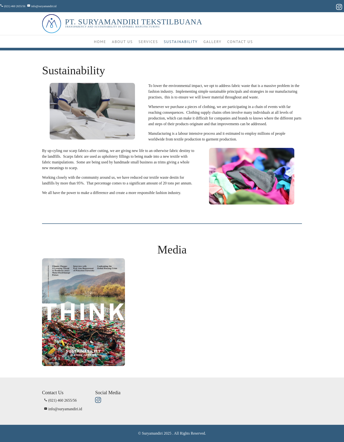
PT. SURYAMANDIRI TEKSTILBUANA (133, 21)
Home (100, 41)
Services (148, 41)
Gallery (213, 41)
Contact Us (240, 41)
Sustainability (181, 41)
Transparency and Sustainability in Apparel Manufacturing (112, 26)
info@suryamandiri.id (43, 6)
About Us (122, 41)
